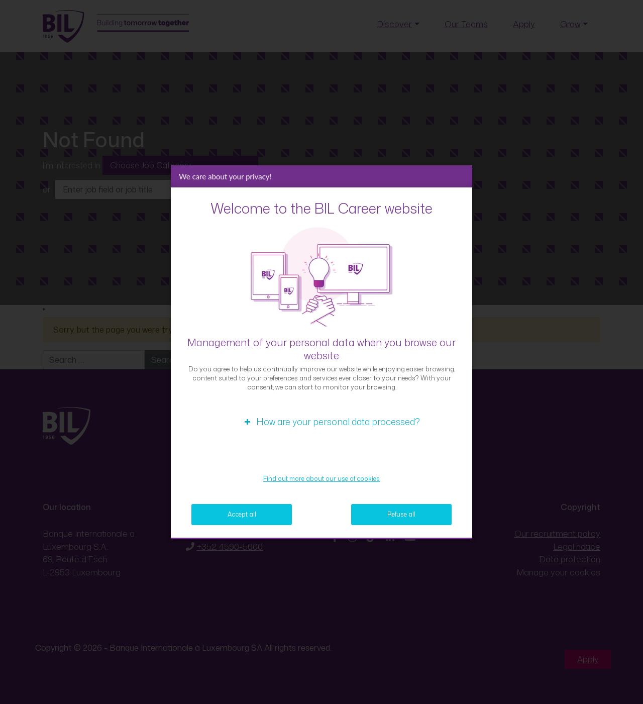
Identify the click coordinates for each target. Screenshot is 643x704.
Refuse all (401, 514)
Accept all (242, 514)
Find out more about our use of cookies (321, 478)
